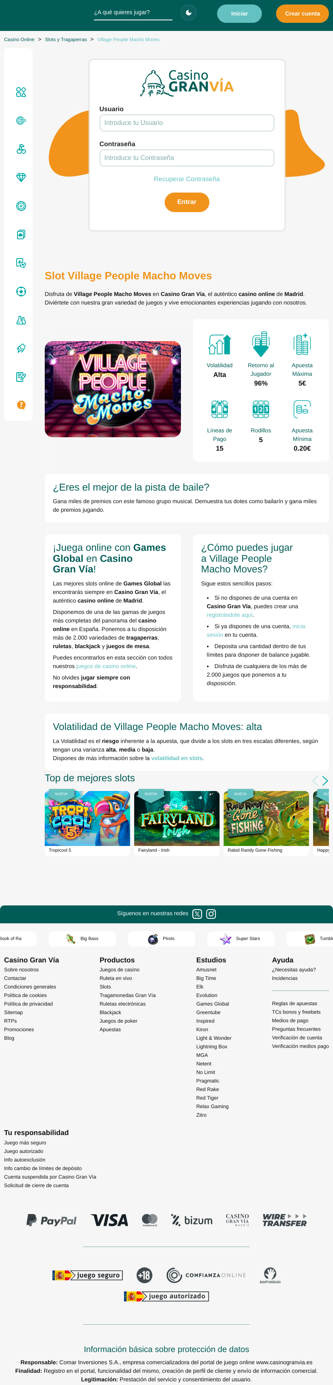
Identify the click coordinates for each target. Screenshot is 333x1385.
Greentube (208, 1012)
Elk (200, 987)
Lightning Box (211, 1047)
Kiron (202, 1029)
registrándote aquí (230, 614)
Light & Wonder (214, 1038)
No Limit (205, 1072)
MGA (202, 1055)
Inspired (205, 1021)
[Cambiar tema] (189, 12)
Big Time (206, 978)
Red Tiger (207, 1098)
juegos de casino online (106, 666)
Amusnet (206, 970)
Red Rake (207, 1089)
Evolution (207, 995)
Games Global (212, 1004)
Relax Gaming (212, 1106)
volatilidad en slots (176, 758)
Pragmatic (208, 1081)
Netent (203, 1064)
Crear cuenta (302, 13)
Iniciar (239, 13)
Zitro (201, 1115)
